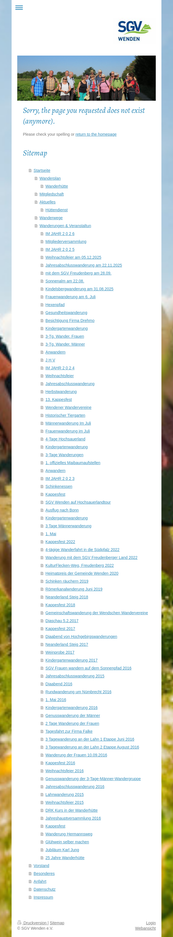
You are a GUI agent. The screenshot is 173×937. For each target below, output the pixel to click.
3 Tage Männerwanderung (68, 526)
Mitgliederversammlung (66, 241)
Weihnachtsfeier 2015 (65, 802)
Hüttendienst (57, 210)
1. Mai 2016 (56, 699)
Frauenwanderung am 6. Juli (71, 297)
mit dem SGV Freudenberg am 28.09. (78, 273)
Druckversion (32, 923)
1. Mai (51, 534)
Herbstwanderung (61, 391)
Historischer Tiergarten (65, 415)
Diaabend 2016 (59, 684)
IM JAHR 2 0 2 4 (60, 368)
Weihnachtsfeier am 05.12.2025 (73, 257)
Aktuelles (48, 202)
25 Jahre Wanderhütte (65, 857)
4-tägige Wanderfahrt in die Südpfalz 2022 (83, 549)
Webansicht (145, 928)
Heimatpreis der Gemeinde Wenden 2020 (82, 573)
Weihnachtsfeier (60, 376)
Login (151, 923)
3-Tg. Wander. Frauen (65, 336)
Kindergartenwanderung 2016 (72, 707)
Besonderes (44, 873)
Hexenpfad (55, 304)
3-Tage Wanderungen (64, 455)
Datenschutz (45, 889)
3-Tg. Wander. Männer (65, 344)
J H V (50, 360)
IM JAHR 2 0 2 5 (60, 249)
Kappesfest (55, 494)
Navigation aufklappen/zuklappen (86, 7)
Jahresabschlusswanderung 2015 (75, 676)
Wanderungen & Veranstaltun (65, 225)
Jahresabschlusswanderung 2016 (75, 786)
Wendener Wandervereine (69, 407)
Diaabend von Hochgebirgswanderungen (81, 636)
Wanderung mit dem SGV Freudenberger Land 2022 (92, 557)
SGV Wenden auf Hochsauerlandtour (78, 502)
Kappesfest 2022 (60, 541)
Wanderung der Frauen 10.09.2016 (76, 755)
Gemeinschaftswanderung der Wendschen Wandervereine (97, 613)
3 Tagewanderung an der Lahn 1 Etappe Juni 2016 (90, 739)
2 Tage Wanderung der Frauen (72, 723)
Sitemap (57, 923)
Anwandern (56, 352)
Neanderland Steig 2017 (67, 644)
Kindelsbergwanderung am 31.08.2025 (80, 289)
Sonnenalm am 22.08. (65, 281)
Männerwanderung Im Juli (68, 423)
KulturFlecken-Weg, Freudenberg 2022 (80, 565)
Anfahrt (40, 881)
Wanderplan (50, 178)
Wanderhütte (57, 186)
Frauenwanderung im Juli (68, 431)
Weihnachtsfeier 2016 (65, 771)
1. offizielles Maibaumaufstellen (73, 462)
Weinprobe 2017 (60, 652)
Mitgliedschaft (52, 194)
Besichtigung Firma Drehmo (70, 320)
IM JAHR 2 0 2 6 (60, 233)
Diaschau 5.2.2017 (62, 620)
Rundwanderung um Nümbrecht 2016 (78, 692)
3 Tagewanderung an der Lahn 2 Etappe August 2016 (92, 747)
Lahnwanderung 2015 (65, 794)
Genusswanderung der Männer (73, 715)
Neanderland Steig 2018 (67, 597)
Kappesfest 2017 (60, 628)
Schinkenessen (59, 486)
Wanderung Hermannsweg (69, 834)
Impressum (43, 897)
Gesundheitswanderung (66, 312)
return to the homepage (96, 134)
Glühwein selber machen (67, 842)
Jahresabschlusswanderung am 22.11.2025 (84, 265)
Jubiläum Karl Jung (62, 850)
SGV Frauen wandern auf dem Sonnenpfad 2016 (88, 668)
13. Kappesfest (59, 399)
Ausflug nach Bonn (62, 510)
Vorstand (41, 865)
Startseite (42, 170)
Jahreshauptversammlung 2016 (73, 818)
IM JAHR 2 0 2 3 (60, 478)
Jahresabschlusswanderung (70, 383)
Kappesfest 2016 (60, 763)
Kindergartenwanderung (67, 328)
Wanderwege (51, 218)
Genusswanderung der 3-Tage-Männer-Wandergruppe (93, 778)
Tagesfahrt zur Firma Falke (69, 731)
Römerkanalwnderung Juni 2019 (74, 589)
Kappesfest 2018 (60, 605)
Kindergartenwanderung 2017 (72, 660)
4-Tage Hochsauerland (65, 439)
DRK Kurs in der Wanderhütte (72, 810)
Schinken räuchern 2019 (67, 581)
